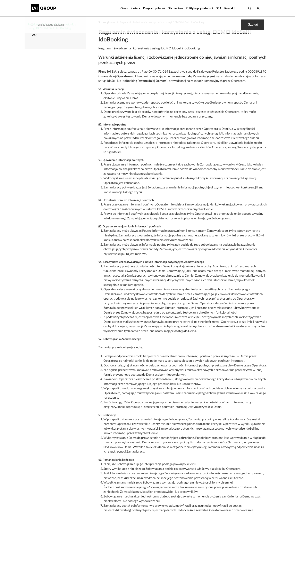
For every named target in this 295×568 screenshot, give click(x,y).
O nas (124, 8)
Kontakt (229, 8)
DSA (218, 8)
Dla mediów (175, 8)
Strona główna (106, 22)
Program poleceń (154, 8)
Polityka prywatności (199, 8)
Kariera (135, 8)
